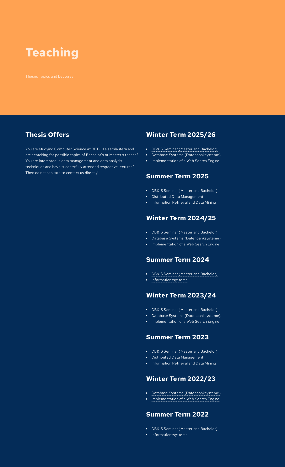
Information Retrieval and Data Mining (184, 202)
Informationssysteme (170, 279)
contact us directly (82, 172)
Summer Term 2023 (177, 337)
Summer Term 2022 (177, 414)
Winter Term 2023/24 (181, 295)
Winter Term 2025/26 (181, 134)
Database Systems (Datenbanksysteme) (186, 154)
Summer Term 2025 (177, 176)
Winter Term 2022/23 (181, 379)
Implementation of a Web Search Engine (185, 160)
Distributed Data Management (177, 196)
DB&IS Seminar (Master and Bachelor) (185, 149)
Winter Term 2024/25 (181, 218)
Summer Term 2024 (177, 259)
